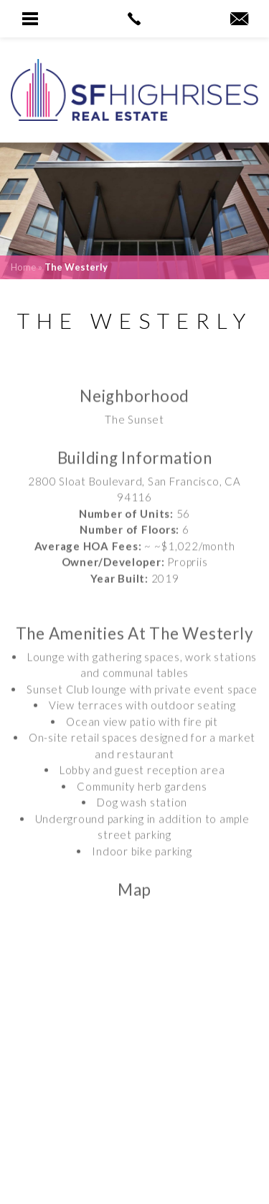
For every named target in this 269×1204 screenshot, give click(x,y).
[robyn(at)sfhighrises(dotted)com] (239, 19)
